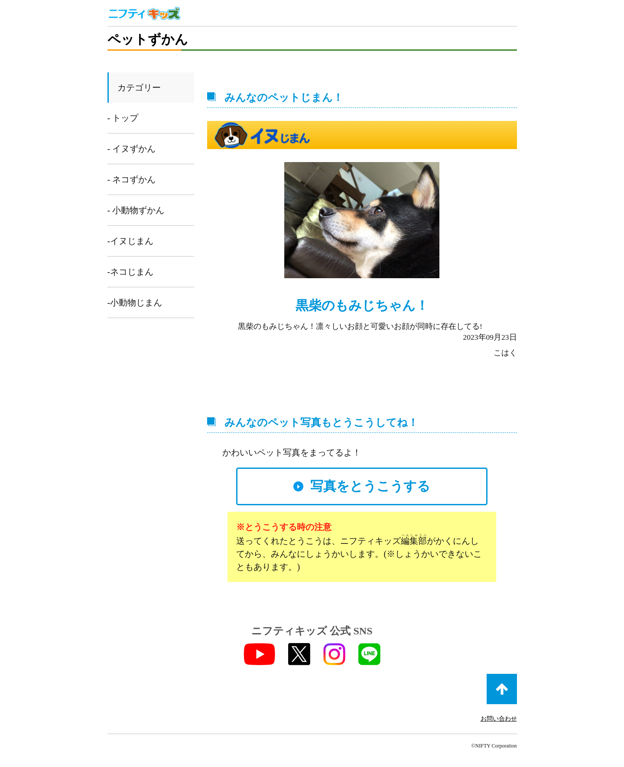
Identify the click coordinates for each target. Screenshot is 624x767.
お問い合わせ (499, 718)
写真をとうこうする (370, 486)
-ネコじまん (130, 271)
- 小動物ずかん (136, 210)
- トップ (123, 118)
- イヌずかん (131, 148)
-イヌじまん (130, 241)
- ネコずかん (131, 179)
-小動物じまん (134, 302)
